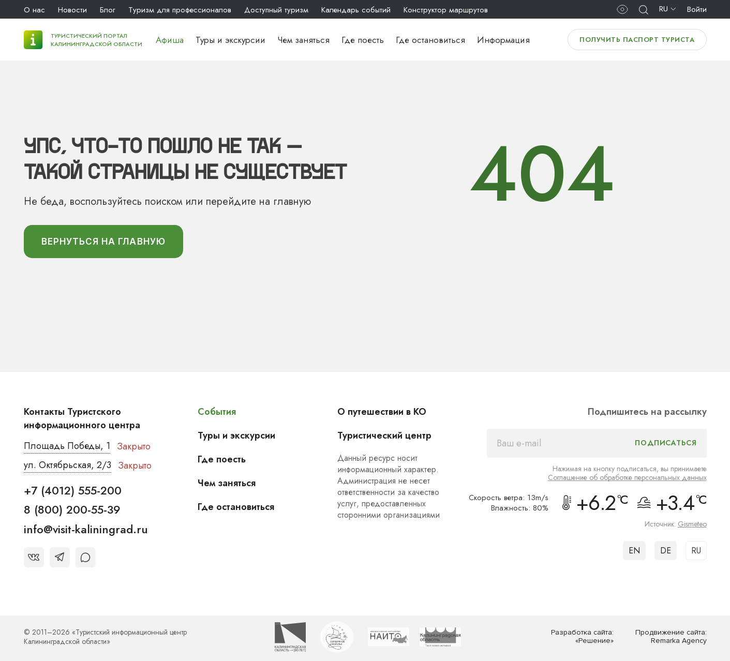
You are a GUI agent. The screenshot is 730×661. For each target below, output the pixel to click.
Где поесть (362, 40)
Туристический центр (384, 435)
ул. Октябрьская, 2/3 (67, 465)
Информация (503, 40)
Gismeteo (692, 524)
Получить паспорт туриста (636, 39)
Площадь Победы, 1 (67, 446)
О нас (34, 10)
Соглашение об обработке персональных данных (627, 477)
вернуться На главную (104, 241)
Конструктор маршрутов (446, 10)
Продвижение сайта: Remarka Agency (671, 636)
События (217, 411)
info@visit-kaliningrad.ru (86, 529)
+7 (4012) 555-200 (73, 490)
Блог (107, 10)
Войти (697, 9)
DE (665, 551)
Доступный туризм (276, 10)
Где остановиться (430, 40)
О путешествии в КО (381, 411)
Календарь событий (356, 10)
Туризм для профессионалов (179, 10)
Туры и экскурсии (230, 40)
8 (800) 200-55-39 (72, 509)
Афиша (170, 40)
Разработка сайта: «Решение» (582, 636)
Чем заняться (303, 40)
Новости (72, 10)
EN (634, 551)
